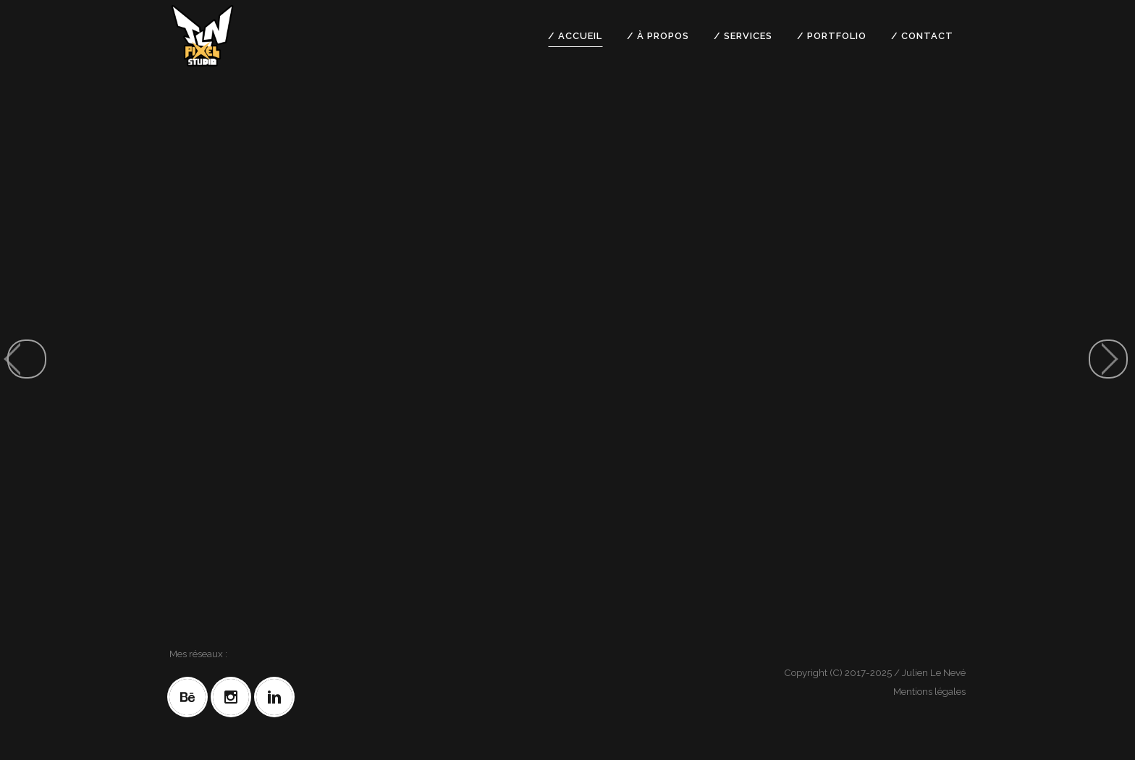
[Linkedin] (278, 697)
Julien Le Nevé (934, 672)
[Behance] (191, 697)
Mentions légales (929, 691)
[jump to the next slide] (1108, 359)
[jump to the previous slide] (26, 359)
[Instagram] (234, 697)
